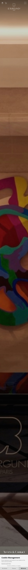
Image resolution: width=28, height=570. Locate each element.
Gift (2, 3)
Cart (6, 3)
